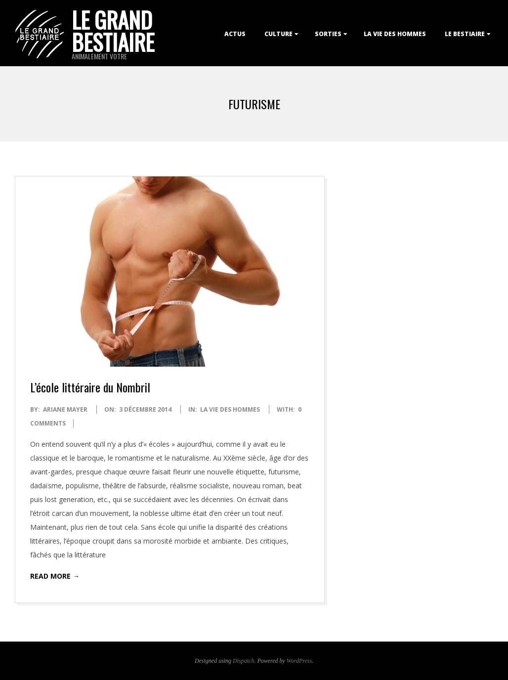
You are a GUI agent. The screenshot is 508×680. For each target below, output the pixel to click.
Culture (278, 34)
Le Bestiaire (465, 34)
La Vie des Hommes (395, 34)
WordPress (299, 660)
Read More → (55, 576)
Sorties (328, 34)
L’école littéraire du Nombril (90, 387)
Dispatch (243, 660)
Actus (235, 34)
